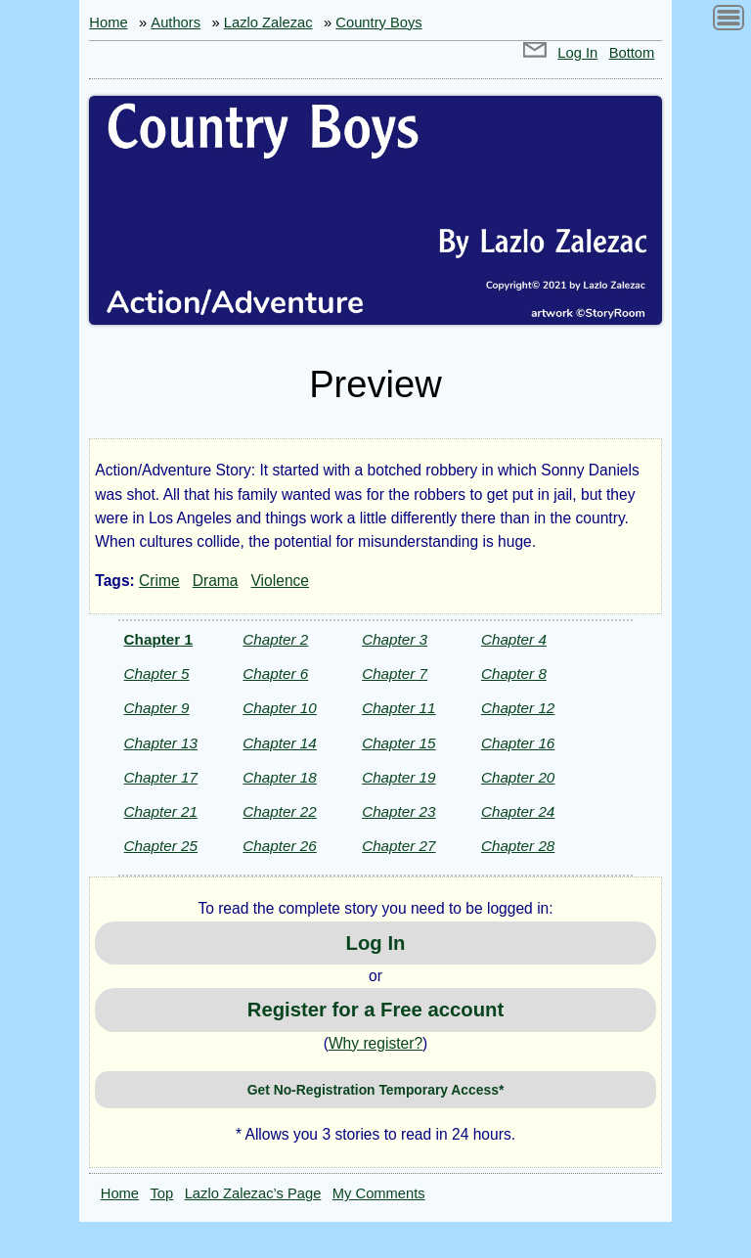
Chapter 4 (514, 639)
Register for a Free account (375, 1009)
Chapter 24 (517, 811)
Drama (216, 580)
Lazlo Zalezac (268, 22)
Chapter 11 (398, 707)
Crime (159, 580)
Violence (280, 580)
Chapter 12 (517, 707)
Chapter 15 (398, 743)
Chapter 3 (394, 639)
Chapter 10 (279, 707)
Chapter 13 (161, 743)
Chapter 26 (279, 845)
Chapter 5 (157, 673)
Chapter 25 (161, 845)
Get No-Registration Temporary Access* (376, 1090)
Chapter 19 (398, 777)
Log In (577, 53)
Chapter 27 (398, 845)
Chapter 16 (517, 743)
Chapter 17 (161, 777)
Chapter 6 (275, 673)
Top (162, 1193)
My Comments (378, 1193)
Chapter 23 (398, 811)
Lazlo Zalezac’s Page (253, 1193)
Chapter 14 (279, 743)
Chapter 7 (394, 673)
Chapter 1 (158, 639)
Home (108, 22)
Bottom (632, 53)
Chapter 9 (157, 707)
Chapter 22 (279, 811)
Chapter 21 (161, 811)
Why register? (375, 1043)
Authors (175, 22)
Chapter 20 (517, 777)
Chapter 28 (517, 845)
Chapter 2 (275, 639)
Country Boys (378, 22)
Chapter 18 (279, 777)
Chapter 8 (514, 673)
